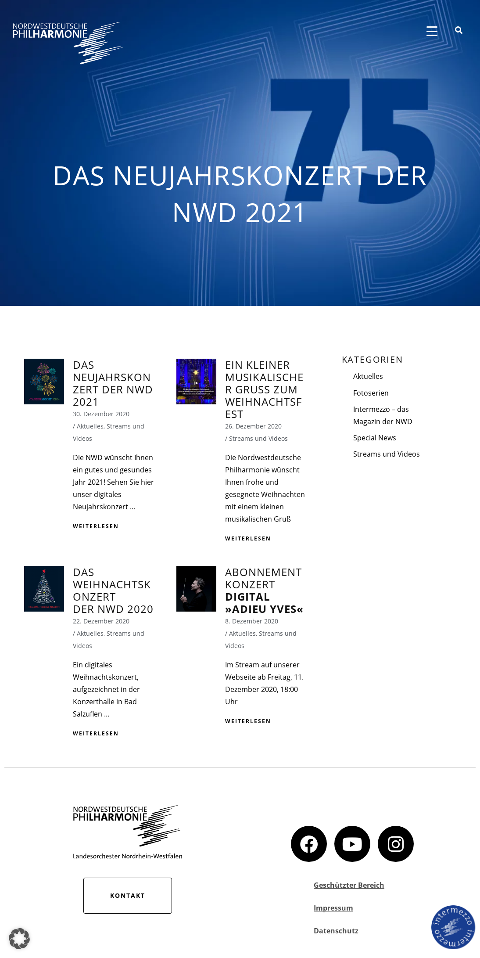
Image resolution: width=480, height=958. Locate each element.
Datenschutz (336, 931)
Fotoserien (371, 393)
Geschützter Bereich (349, 885)
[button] (19, 938)
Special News (374, 438)
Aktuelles (368, 376)
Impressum (333, 908)
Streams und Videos (386, 454)
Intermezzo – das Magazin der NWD (382, 415)
